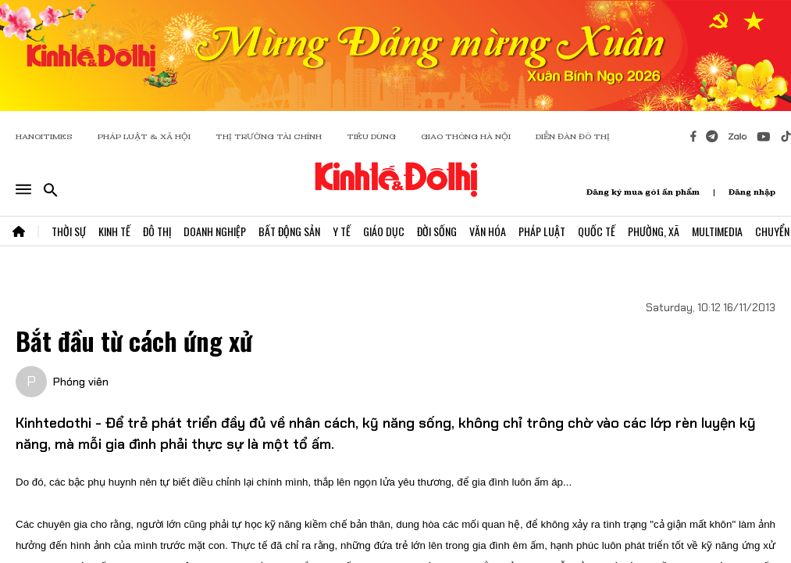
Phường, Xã (653, 231)
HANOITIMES (44, 136)
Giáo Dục (383, 231)
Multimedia (717, 231)
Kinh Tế (114, 231)
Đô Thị (157, 231)
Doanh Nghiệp (214, 231)
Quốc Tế (596, 231)
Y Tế (342, 231)
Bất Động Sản (289, 231)
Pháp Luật (541, 231)
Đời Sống (437, 231)
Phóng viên (81, 382)
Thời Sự (69, 231)
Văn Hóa (487, 231)
